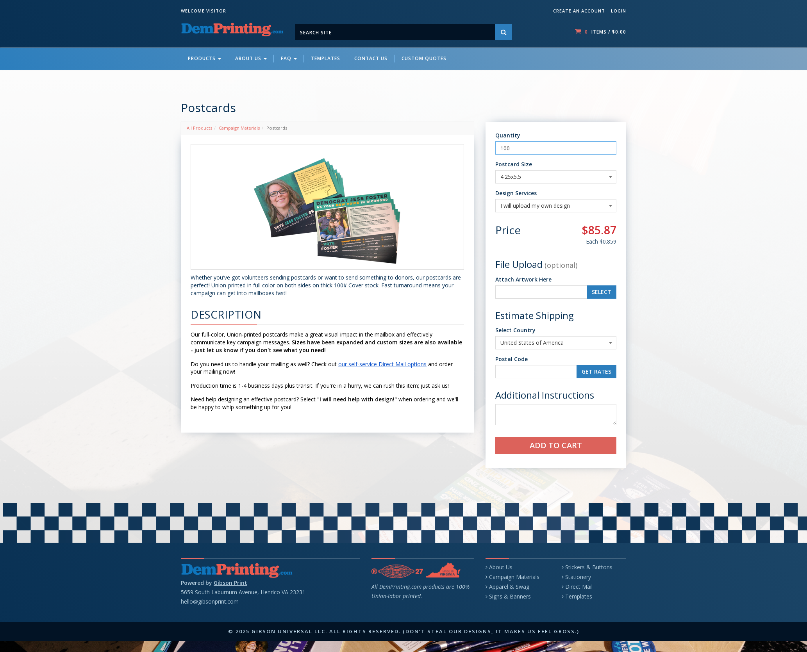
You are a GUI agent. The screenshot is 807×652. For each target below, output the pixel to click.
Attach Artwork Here (523, 279)
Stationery (578, 577)
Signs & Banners (510, 596)
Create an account (579, 11)
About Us (251, 58)
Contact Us (370, 58)
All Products (199, 128)
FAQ (289, 58)
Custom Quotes (424, 58)
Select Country (515, 330)
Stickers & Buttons (588, 567)
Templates (325, 58)
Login (618, 11)
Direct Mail (579, 586)
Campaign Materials (239, 128)
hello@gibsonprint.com (210, 601)
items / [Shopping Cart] (600, 31)
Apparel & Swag (509, 586)
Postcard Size (513, 164)
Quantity (507, 135)
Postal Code (511, 359)
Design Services (516, 193)
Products (204, 58)
